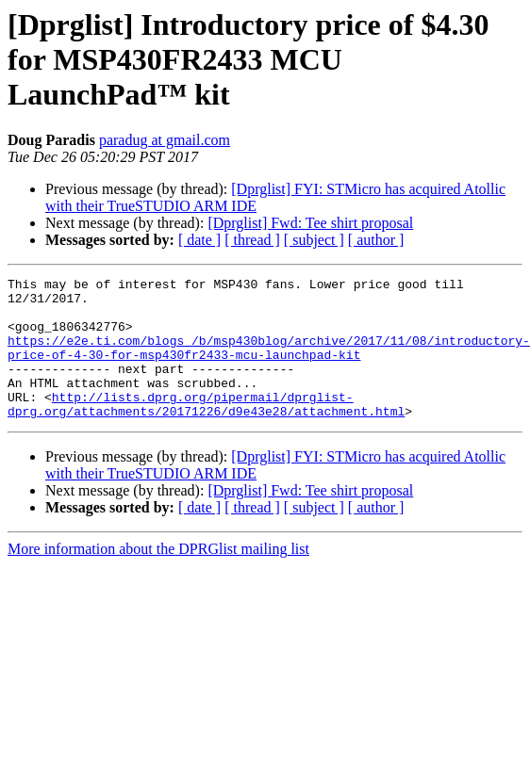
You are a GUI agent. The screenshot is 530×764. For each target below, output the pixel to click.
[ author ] (376, 240)
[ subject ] (314, 240)
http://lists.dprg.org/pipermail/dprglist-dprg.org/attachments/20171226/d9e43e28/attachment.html (206, 430)
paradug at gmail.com (164, 140)
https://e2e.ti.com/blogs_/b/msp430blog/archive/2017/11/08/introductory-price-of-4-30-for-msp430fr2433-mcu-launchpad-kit (269, 363)
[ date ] (199, 240)
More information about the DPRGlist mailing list (158, 577)
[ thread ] (252, 240)
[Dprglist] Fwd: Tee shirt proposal (310, 223)
